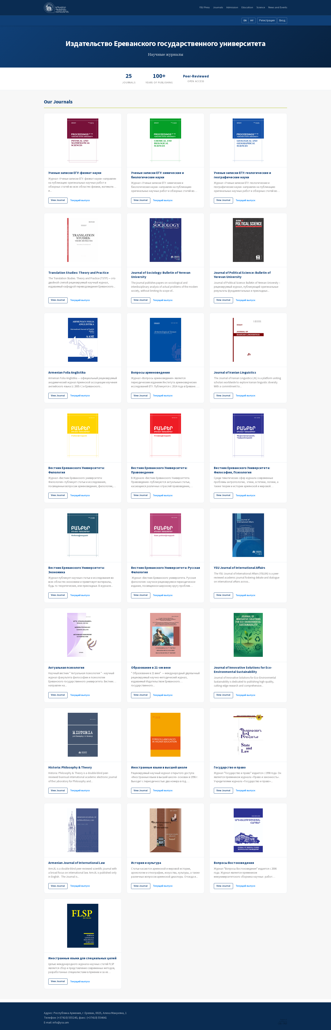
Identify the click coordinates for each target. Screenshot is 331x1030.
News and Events (277, 7)
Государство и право (230, 769)
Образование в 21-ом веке (151, 669)
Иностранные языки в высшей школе (159, 769)
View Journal (58, 200)
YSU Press (204, 7)
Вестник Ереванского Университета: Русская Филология (165, 571)
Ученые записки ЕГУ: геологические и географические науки (242, 175)
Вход (282, 20)
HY (252, 20)
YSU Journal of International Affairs (239, 569)
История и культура (146, 865)
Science (260, 7)
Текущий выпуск (81, 200)
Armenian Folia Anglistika (66, 373)
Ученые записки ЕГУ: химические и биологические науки (157, 175)
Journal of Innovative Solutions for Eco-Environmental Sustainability (243, 671)
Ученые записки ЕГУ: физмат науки (74, 173)
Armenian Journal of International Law (76, 865)
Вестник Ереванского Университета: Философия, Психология (242, 471)
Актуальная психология (66, 669)
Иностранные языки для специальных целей (82, 961)
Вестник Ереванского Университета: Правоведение (159, 471)
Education (247, 7)
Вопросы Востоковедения (234, 865)
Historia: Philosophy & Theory (70, 769)
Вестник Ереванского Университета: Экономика (76, 571)
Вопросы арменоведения (150, 373)
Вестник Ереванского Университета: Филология (76, 471)
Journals (218, 7)
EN (245, 20)
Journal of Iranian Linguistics (235, 373)
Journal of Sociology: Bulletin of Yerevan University (160, 275)
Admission (232, 7)
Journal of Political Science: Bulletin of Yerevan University (242, 275)
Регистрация (267, 20)
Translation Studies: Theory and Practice (78, 273)
